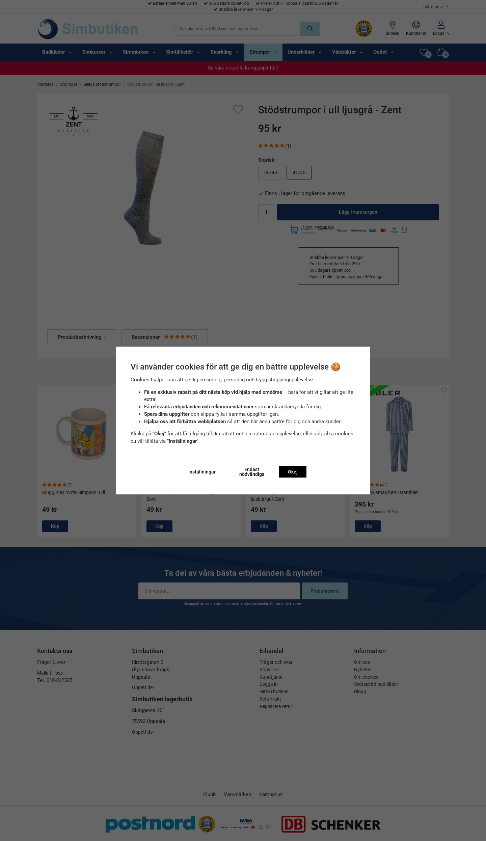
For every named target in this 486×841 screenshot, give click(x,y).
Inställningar (202, 471)
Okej (293, 471)
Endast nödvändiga (252, 472)
